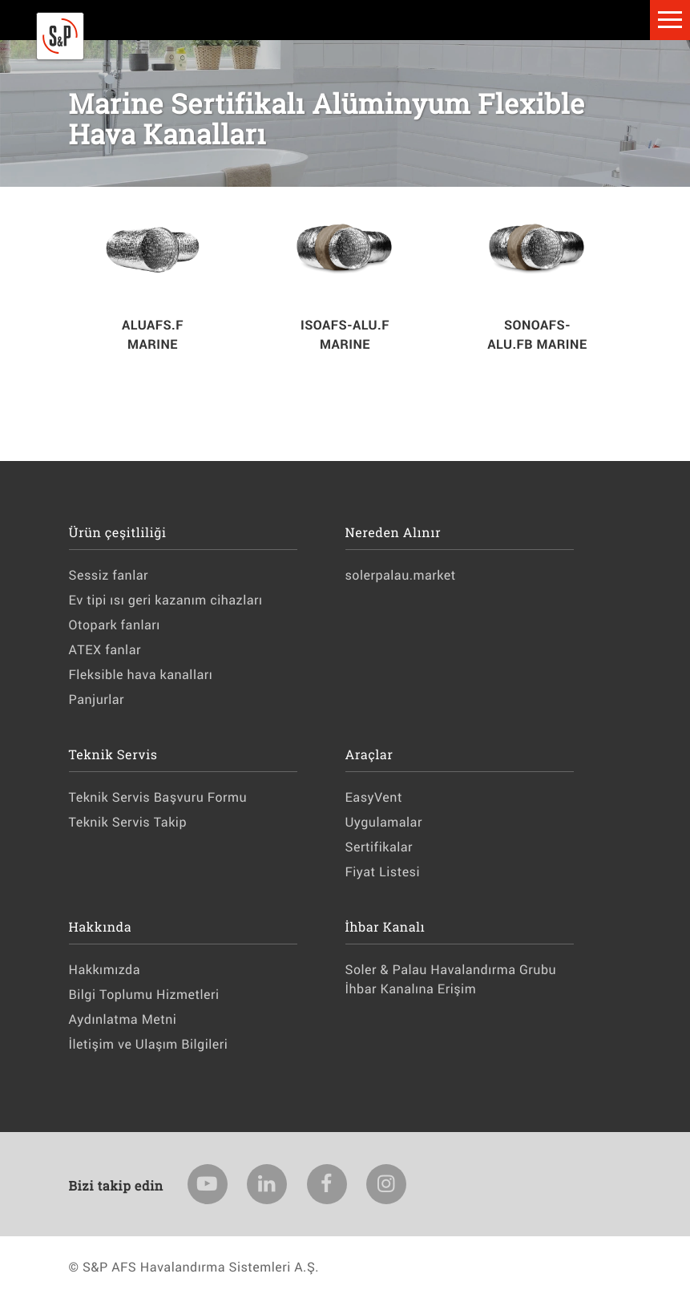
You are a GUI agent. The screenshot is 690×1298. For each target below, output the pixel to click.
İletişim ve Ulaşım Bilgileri (148, 1044)
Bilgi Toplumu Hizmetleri (144, 994)
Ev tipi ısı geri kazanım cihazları (166, 600)
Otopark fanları (114, 625)
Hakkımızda (104, 969)
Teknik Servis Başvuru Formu (158, 797)
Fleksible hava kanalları (141, 674)
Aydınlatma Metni (123, 1019)
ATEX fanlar (105, 649)
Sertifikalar (379, 847)
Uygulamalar (383, 822)
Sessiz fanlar (108, 575)
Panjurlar (97, 699)
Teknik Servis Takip (128, 822)
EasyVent (373, 797)
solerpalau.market (400, 575)
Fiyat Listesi (383, 871)
